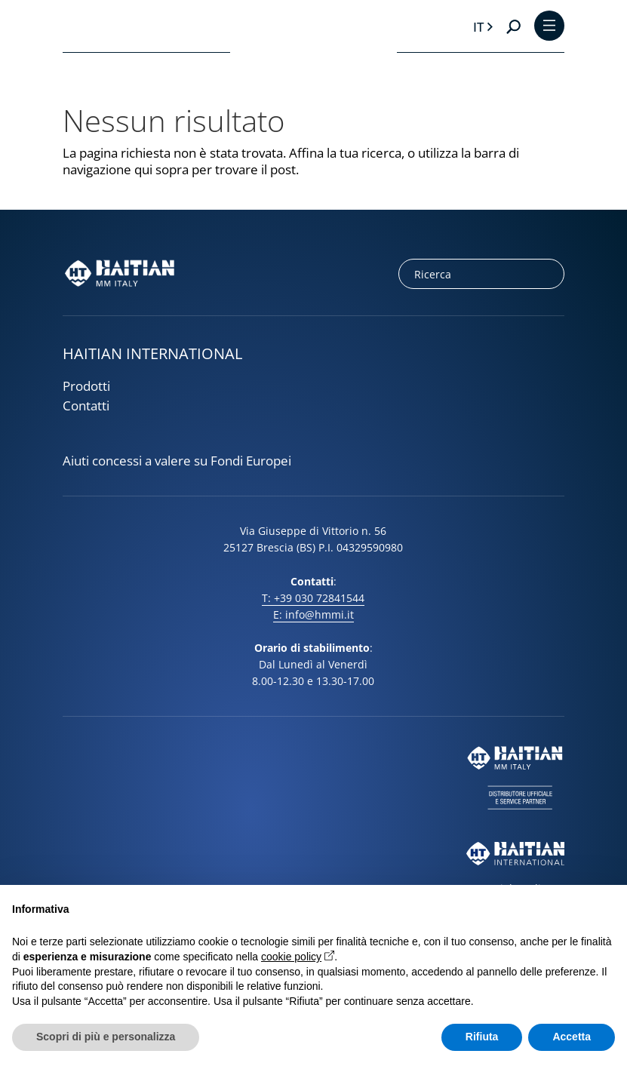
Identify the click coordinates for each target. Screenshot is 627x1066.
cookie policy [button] (291, 957)
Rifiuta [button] (482, 1037)
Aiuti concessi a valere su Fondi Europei (177, 461)
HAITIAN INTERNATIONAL (152, 353)
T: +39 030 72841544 (313, 598)
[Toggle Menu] (549, 27)
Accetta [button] (571, 1037)
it (478, 26)
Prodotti (86, 386)
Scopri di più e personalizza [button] (105, 1037)
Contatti (86, 405)
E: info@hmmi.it (313, 614)
